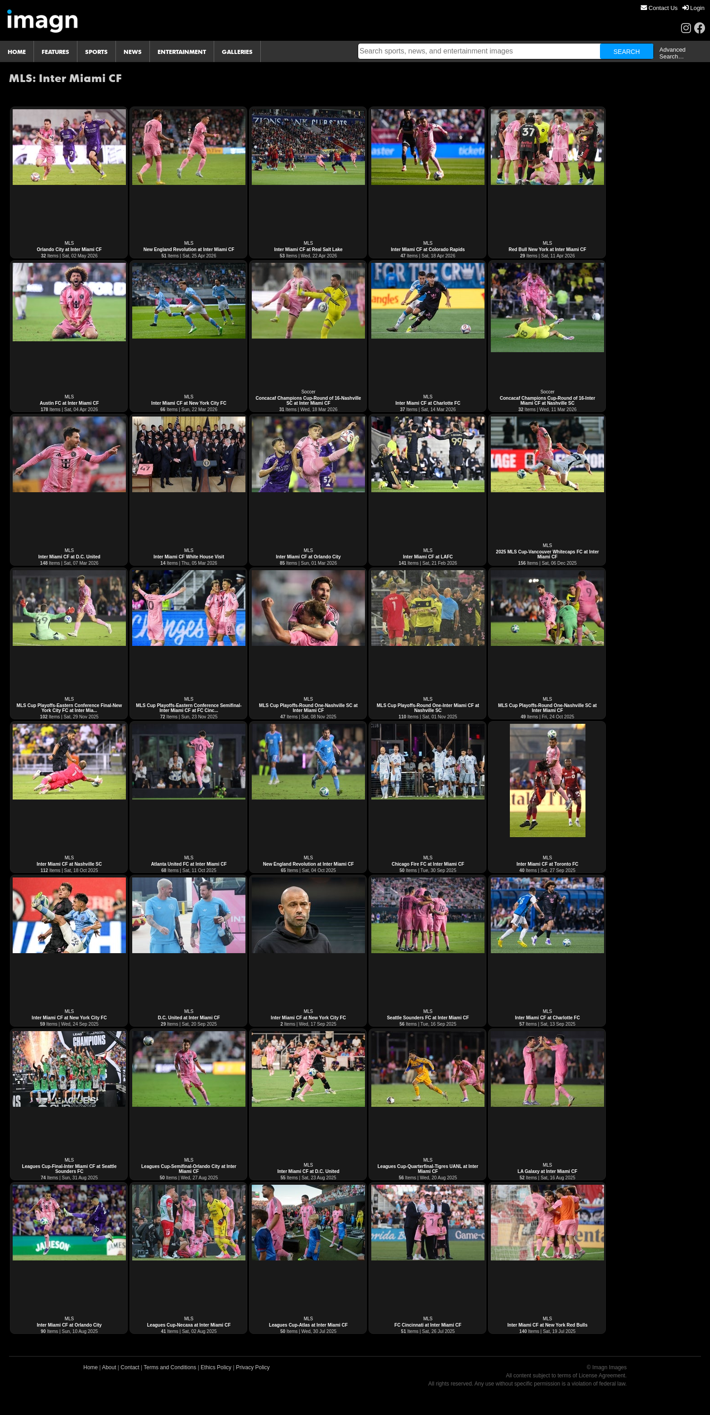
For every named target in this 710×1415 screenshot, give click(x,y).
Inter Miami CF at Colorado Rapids (428, 249)
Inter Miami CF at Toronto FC (547, 864)
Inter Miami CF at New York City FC (188, 403)
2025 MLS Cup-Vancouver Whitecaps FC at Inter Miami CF (547, 554)
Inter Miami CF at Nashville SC (69, 864)
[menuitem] (659, 8)
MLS (69, 243)
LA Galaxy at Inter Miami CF (547, 1171)
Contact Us (659, 8)
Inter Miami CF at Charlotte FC (427, 403)
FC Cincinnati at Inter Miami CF (427, 1325)
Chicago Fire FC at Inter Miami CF (428, 864)
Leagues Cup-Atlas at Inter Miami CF (308, 1325)
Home (90, 1367)
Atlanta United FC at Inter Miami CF (188, 864)
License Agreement (602, 1375)
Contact (129, 1367)
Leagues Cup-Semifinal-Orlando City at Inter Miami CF (188, 1169)
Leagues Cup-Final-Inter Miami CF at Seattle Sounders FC (69, 1169)
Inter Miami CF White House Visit (189, 556)
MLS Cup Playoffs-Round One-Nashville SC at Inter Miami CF (308, 708)
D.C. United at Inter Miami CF (189, 1017)
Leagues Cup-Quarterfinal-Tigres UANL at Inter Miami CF (428, 1169)
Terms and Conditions (170, 1367)
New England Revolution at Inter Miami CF (189, 249)
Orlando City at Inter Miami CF (69, 249)
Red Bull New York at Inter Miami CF (547, 249)
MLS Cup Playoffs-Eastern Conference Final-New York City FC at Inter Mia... (69, 708)
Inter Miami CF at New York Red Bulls (548, 1325)
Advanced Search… (672, 53)
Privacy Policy (253, 1367)
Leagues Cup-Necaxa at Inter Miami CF (189, 1325)
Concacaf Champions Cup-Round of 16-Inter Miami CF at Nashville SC (547, 401)
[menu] (673, 8)
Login (693, 8)
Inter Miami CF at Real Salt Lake (308, 249)
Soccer (308, 391)
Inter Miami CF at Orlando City (308, 556)
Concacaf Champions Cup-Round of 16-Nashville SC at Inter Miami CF (308, 401)
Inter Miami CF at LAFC (428, 556)
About (109, 1367)
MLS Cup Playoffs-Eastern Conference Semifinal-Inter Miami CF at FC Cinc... (188, 708)
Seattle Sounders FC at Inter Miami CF (428, 1017)
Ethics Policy (216, 1367)
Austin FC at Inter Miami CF (69, 403)
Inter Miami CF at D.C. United (69, 556)
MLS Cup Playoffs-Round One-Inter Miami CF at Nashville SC (428, 708)
